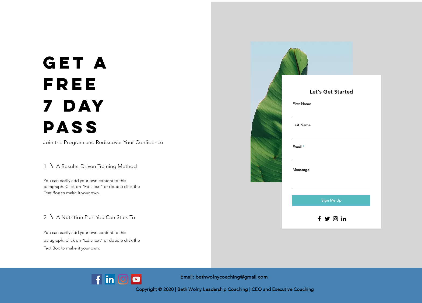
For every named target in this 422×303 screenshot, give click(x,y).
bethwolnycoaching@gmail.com (232, 277)
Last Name (302, 125)
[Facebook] (319, 218)
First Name (302, 104)
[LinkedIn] (343, 218)
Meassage (301, 170)
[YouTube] (136, 279)
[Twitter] (327, 218)
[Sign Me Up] (331, 200)
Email (297, 147)
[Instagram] (335, 218)
